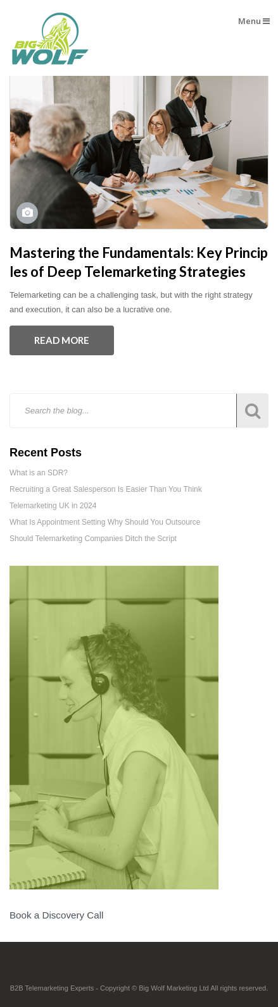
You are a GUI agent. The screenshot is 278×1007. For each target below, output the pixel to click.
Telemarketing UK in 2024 (52, 505)
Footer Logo (139, 970)
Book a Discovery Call (56, 915)
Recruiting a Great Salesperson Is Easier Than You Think (105, 489)
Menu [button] (254, 21)
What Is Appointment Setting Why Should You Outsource (105, 522)
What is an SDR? (38, 472)
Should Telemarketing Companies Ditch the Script (93, 538)
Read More (61, 340)
